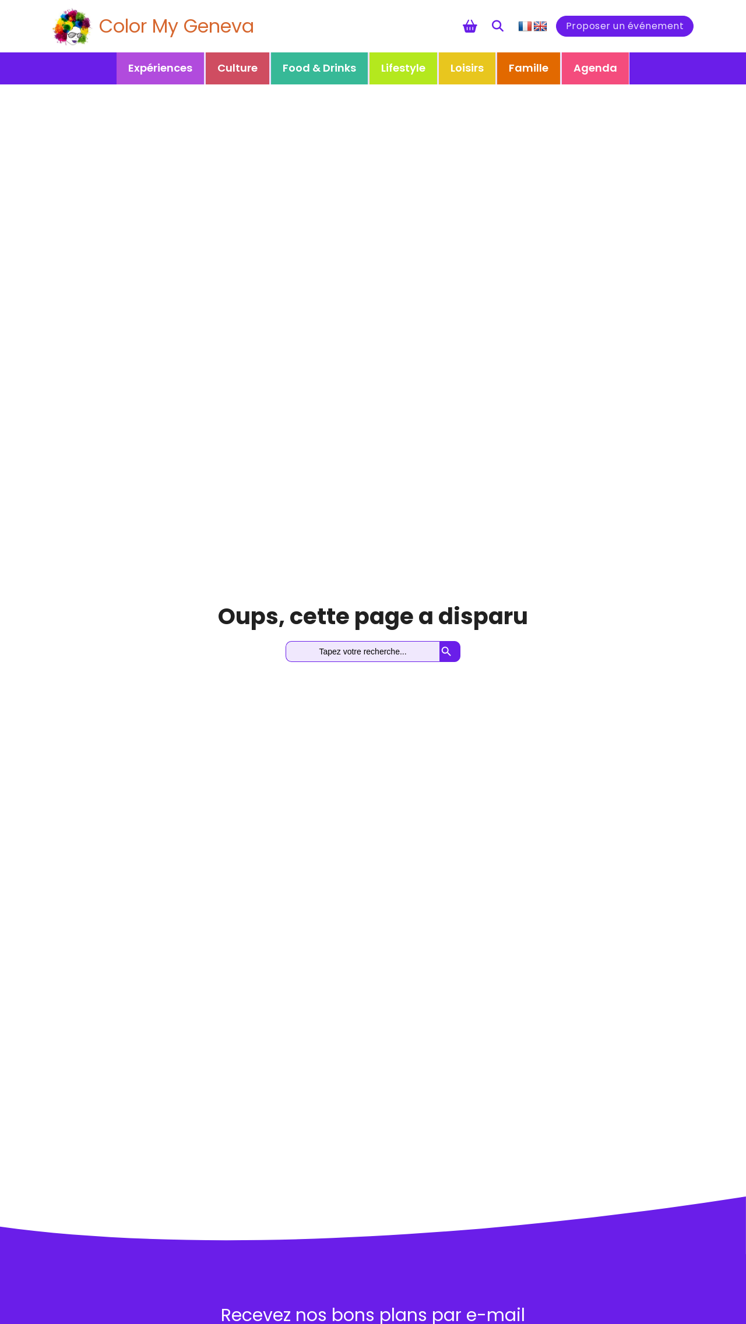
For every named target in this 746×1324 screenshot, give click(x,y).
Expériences (160, 68)
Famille (528, 68)
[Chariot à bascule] (470, 26)
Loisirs (467, 68)
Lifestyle (403, 68)
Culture (237, 68)
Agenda (595, 68)
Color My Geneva (176, 26)
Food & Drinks (319, 68)
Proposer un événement (625, 26)
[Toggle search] (497, 26)
